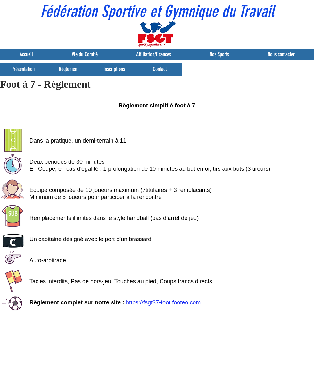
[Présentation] (23, 69)
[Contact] (159, 69)
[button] (11, 9)
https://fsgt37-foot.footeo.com (163, 302)
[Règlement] (68, 69)
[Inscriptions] (114, 69)
